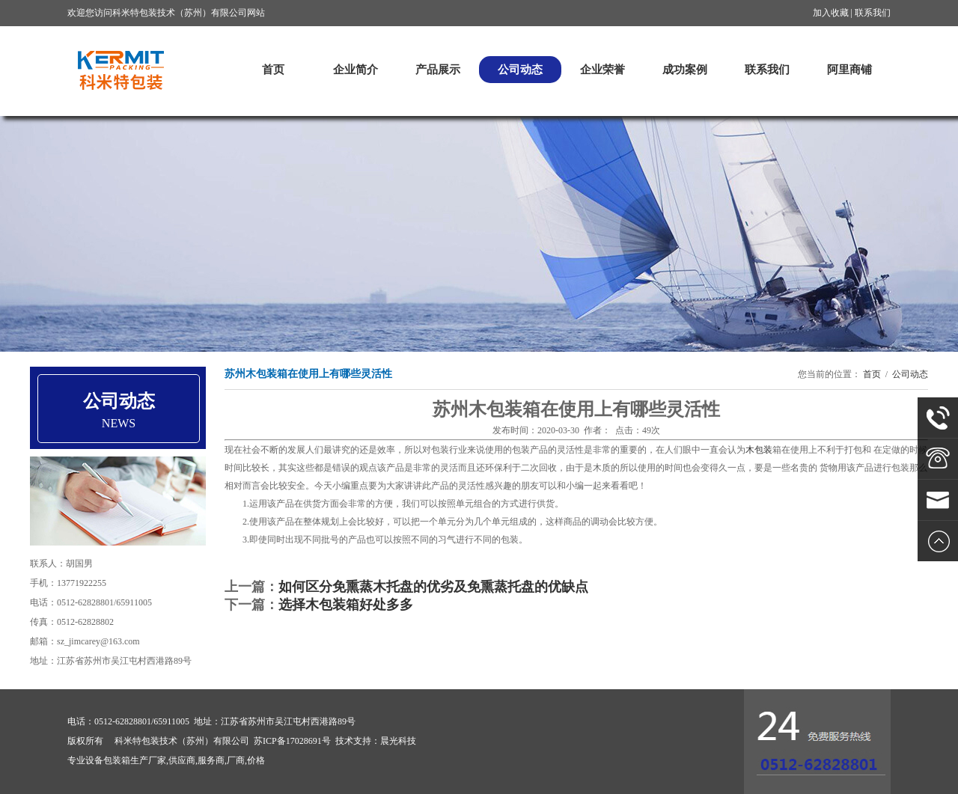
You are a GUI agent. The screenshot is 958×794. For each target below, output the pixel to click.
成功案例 (684, 70)
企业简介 (355, 70)
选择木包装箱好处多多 (345, 604)
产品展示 (437, 70)
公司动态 (520, 70)
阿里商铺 (849, 70)
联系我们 (873, 12)
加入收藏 (831, 12)
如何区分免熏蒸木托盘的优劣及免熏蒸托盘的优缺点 (433, 586)
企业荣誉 (602, 70)
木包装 (758, 450)
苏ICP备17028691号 (292, 741)
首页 (273, 70)
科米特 (119, 70)
